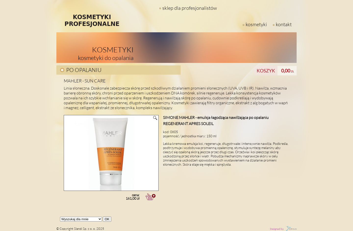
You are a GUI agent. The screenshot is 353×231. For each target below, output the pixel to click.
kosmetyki (256, 24)
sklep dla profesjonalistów (189, 8)
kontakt (284, 24)
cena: (101, 196)
